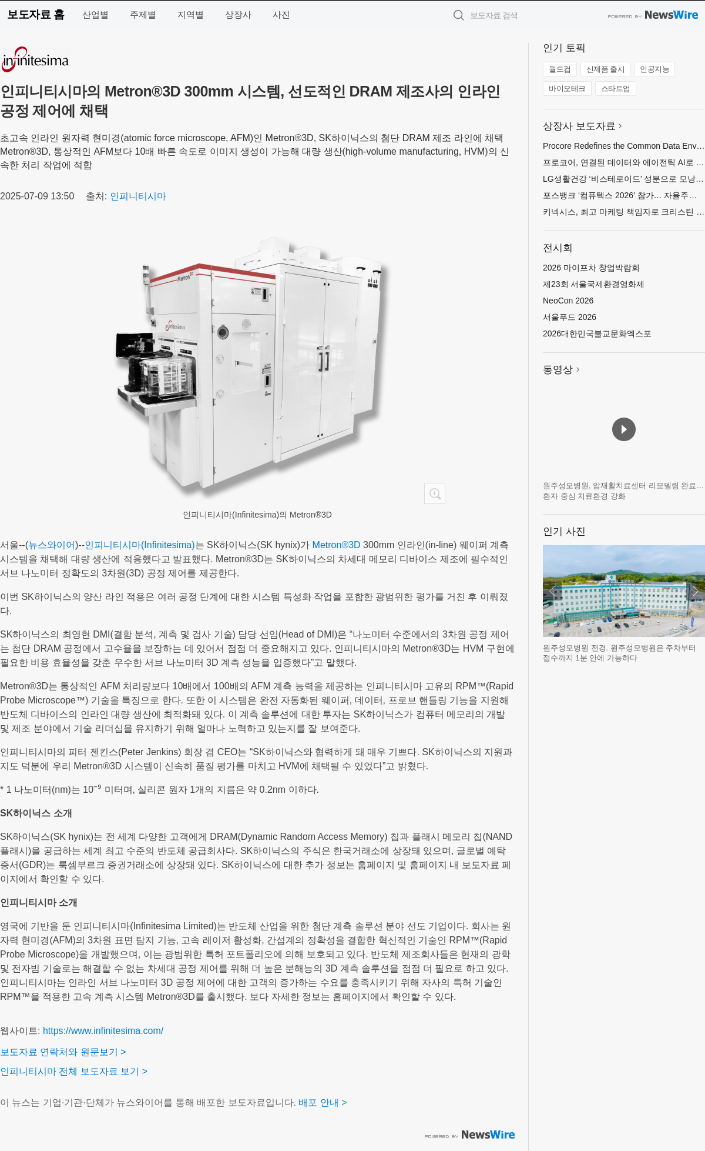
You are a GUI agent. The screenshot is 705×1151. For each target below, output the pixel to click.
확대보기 (434, 493)
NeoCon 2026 (568, 300)
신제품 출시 (605, 69)
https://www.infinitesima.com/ (103, 1031)
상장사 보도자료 (579, 126)
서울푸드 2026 (569, 317)
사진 (281, 14)
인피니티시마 (138, 196)
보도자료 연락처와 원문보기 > (63, 1052)
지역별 (190, 14)
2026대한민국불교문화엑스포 (597, 333)
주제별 (143, 14)
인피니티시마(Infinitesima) (140, 545)
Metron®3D (337, 545)
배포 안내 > (322, 1102)
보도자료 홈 (35, 14)
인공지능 (654, 69)
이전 (552, 591)
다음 (695, 591)
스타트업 (615, 88)
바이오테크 (567, 88)
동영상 (558, 369)
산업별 (95, 14)
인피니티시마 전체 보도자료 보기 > (73, 1071)
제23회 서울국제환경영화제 (593, 284)
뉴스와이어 (51, 545)
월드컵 (560, 69)
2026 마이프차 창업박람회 (591, 267)
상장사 (238, 14)
